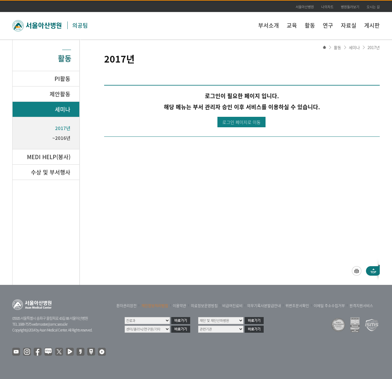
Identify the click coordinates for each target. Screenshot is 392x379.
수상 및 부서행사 (50, 172)
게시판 (372, 25)
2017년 (374, 47)
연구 (328, 25)
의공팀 (80, 25)
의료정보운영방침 (204, 305)
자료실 (348, 25)
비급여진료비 (232, 305)
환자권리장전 (126, 305)
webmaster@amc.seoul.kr (49, 324)
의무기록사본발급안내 (264, 305)
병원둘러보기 (350, 7)
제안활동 (60, 94)
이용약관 (179, 305)
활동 (310, 25)
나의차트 (327, 7)
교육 (292, 25)
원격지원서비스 (361, 305)
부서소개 (268, 25)
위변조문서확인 (297, 305)
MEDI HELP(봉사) (48, 157)
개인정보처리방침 (154, 305)
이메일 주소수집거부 (329, 305)
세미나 (354, 47)
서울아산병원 (305, 7)
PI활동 (62, 79)
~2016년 (61, 138)
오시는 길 (373, 7)
